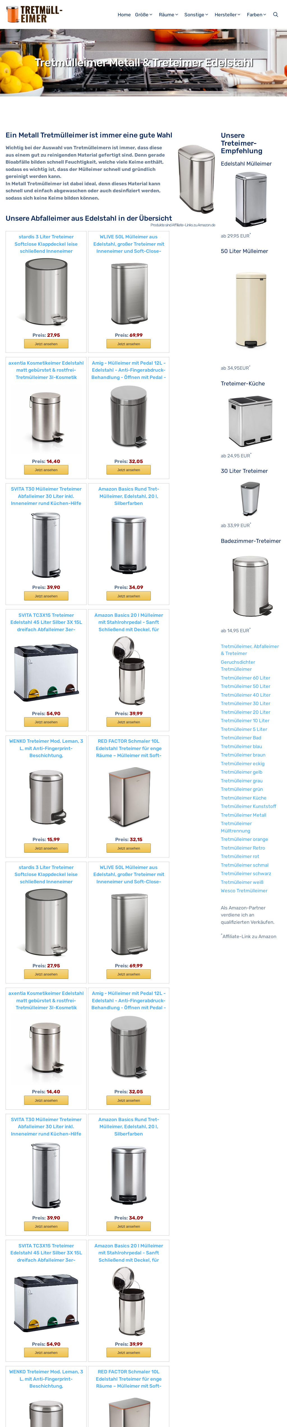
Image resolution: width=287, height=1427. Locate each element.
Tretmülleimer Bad (241, 737)
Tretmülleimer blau (241, 746)
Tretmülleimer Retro (243, 848)
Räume (171, 14)
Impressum (67, 1418)
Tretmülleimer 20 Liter (245, 712)
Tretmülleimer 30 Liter (245, 703)
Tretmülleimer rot (240, 856)
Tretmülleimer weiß (242, 882)
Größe (146, 14)
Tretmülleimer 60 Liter (245, 678)
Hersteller (230, 14)
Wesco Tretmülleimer (244, 890)
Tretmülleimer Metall (243, 815)
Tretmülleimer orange (244, 839)
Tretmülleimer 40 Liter (245, 695)
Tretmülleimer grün (242, 789)
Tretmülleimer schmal (245, 865)
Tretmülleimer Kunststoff (248, 806)
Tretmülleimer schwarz (246, 873)
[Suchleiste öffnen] (276, 14)
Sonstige (198, 14)
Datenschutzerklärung (104, 1418)
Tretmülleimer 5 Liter (244, 729)
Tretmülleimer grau (242, 781)
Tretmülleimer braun (243, 755)
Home (124, 14)
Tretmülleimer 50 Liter (245, 686)
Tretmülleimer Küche (244, 798)
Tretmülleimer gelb (241, 772)
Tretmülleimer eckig (243, 763)
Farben (259, 14)
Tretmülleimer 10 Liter (245, 720)
